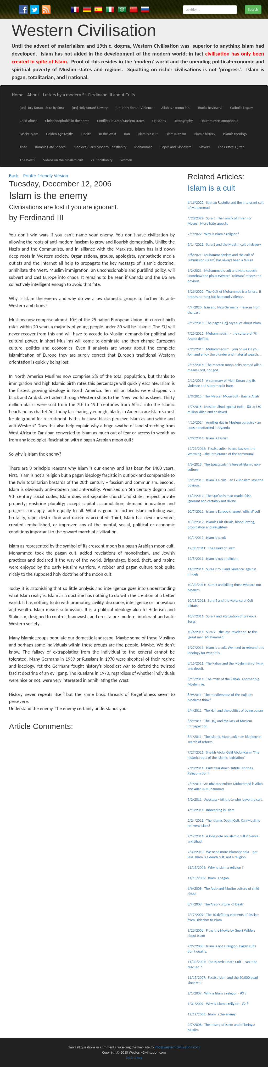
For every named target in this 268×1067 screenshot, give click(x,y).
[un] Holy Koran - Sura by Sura (42, 108)
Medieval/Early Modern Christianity (100, 147)
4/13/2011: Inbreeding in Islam (211, 810)
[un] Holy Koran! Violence (134, 108)
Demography (183, 121)
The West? (27, 160)
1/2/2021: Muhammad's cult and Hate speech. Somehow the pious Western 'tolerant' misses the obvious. (224, 275)
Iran (127, 134)
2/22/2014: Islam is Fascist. (208, 438)
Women (126, 160)
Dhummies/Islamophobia (219, 121)
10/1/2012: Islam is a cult (207, 537)
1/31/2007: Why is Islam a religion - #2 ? (218, 1004)
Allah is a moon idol (175, 108)
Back (13, 176)
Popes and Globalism (175, 147)
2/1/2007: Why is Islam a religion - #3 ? (217, 993)
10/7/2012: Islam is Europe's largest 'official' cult (224, 511)
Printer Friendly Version (46, 176)
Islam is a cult (148, 134)
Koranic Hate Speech (50, 147)
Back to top (134, 1057)
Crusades (159, 121)
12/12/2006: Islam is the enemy (212, 1014)
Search (253, 9)
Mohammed (143, 147)
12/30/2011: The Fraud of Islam (212, 548)
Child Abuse (28, 121)
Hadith (86, 134)
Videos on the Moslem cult (63, 160)
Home (17, 95)
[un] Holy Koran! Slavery (90, 108)
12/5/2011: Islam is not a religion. (213, 558)
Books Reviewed (210, 108)
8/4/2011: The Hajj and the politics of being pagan (225, 710)
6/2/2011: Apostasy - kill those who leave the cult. (225, 799)
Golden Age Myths (60, 134)
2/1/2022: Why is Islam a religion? (213, 234)
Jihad (23, 147)
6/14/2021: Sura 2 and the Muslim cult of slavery (224, 244)
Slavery (204, 147)
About (33, 95)
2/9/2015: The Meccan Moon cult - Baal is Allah (223, 396)
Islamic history (204, 134)
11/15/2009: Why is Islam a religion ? (216, 867)
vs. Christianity (102, 160)
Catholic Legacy (241, 108)
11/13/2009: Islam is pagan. (209, 878)
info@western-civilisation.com (177, 1047)
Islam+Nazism (175, 134)
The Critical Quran (231, 147)
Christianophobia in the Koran (67, 121)
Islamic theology (235, 134)
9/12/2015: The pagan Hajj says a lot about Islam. (225, 323)
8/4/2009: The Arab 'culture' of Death (216, 904)
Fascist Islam (29, 134)
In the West (107, 134)
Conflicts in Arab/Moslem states (120, 121)
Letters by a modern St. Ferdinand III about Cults (89, 95)
